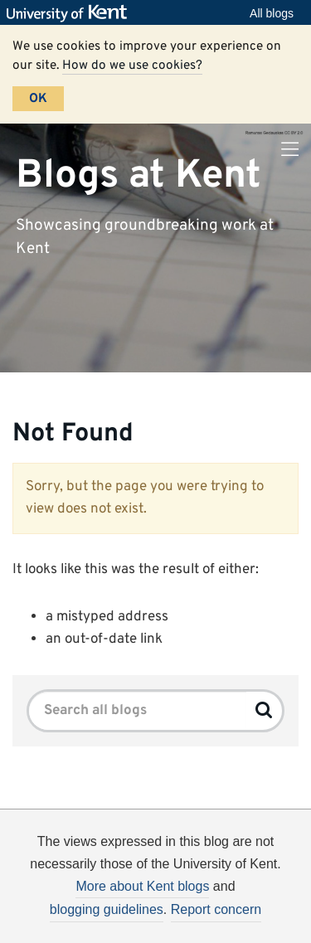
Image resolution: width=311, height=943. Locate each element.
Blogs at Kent (138, 175)
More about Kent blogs (142, 886)
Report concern (216, 909)
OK (38, 98)
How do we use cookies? (132, 65)
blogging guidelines (106, 909)
